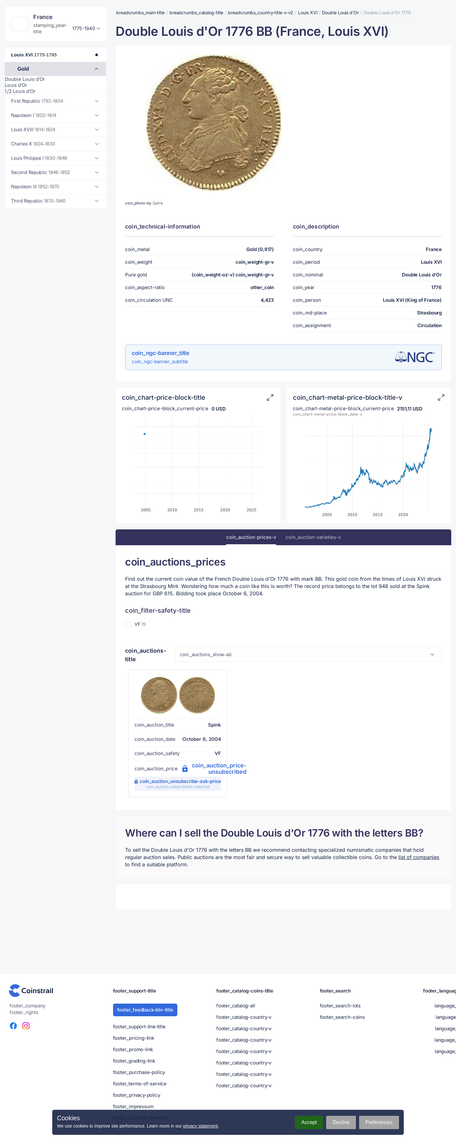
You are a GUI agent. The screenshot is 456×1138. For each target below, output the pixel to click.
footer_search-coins (342, 1017)
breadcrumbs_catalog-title (196, 12)
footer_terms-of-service (140, 1084)
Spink (158, 203)
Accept (309, 1122)
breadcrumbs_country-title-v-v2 (260, 12)
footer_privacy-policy (136, 1095)
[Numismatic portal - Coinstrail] (31, 991)
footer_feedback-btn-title (145, 1010)
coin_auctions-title (145, 655)
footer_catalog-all (235, 1006)
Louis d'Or (16, 85)
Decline (340, 1122)
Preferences (379, 1122)
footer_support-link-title (139, 1027)
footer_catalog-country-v (243, 1017)
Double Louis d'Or (25, 79)
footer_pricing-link (133, 1038)
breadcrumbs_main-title (140, 12)
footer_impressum (133, 1106)
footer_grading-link (134, 1061)
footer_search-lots (340, 1006)
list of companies (418, 857)
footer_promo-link (133, 1049)
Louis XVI (307, 12)
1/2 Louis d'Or (20, 91)
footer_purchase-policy (139, 1072)
